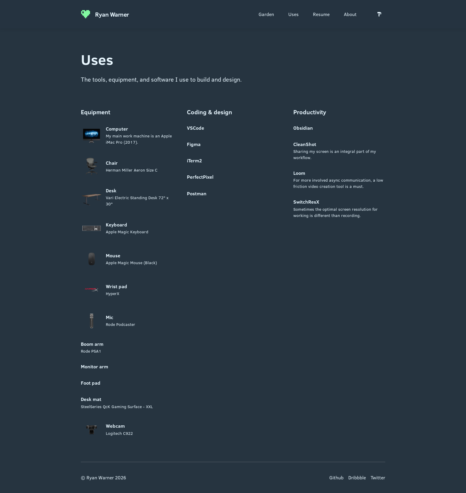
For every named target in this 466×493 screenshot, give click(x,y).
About (350, 14)
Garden (266, 14)
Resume (321, 14)
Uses (293, 14)
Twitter (378, 477)
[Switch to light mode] (379, 14)
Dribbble (357, 477)
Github (336, 477)
